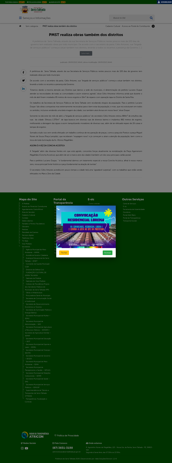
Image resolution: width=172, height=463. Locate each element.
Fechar (64, 253)
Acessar (107, 253)
